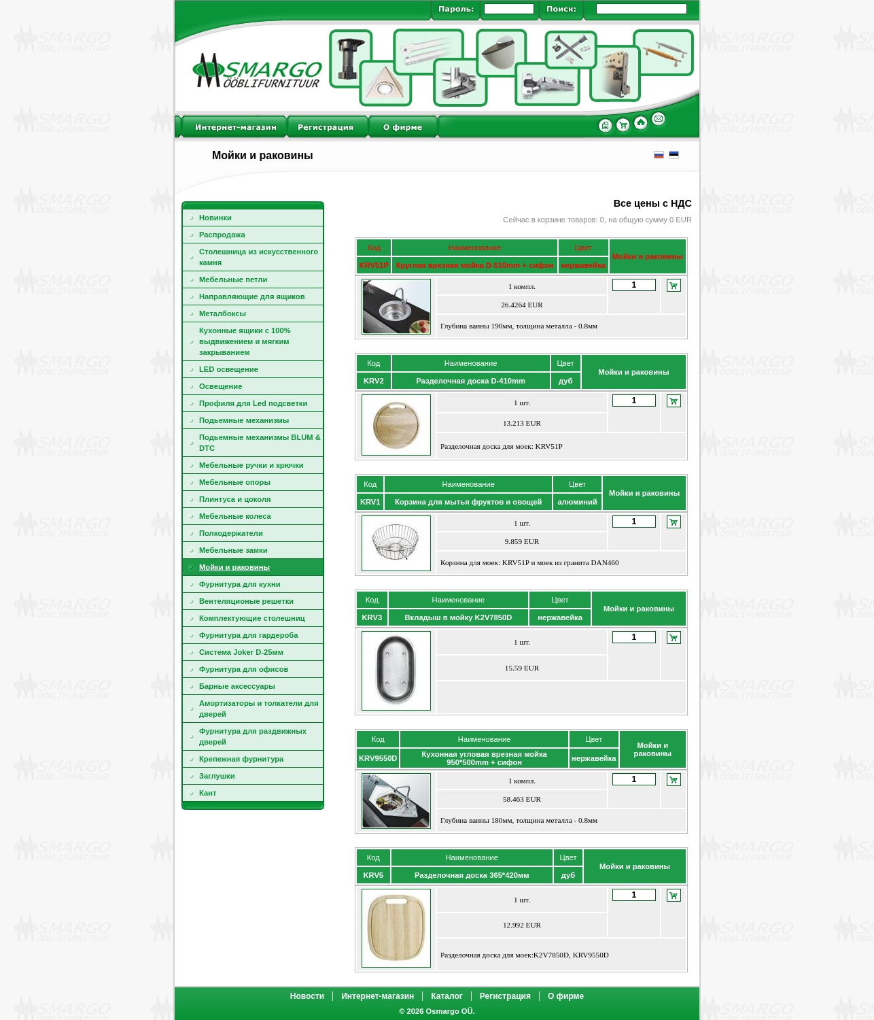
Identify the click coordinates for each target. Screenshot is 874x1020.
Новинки (215, 218)
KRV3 (372, 617)
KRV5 (373, 875)
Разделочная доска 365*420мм (472, 875)
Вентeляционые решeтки (246, 601)
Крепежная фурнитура (241, 759)
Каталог (447, 996)
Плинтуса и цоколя (235, 499)
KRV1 (370, 502)
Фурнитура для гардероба (248, 635)
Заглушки (217, 776)
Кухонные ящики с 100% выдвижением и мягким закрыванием (245, 341)
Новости (307, 996)
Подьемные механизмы (244, 420)
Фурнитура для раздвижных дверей (253, 736)
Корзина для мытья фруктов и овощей (468, 502)
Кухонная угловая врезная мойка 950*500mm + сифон (484, 758)
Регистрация (505, 996)
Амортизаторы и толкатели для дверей (259, 708)
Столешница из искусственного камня (258, 257)
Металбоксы (222, 313)
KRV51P (373, 265)
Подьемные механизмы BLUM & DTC (260, 442)
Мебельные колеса (235, 516)
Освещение (220, 386)
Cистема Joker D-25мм (241, 652)
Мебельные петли (233, 279)
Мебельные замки (233, 550)
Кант (207, 793)
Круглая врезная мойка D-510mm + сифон (475, 265)
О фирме (566, 996)
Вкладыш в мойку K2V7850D (458, 617)
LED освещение (228, 369)
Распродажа (222, 235)
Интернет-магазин (377, 996)
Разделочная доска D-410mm (470, 381)
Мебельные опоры (234, 482)
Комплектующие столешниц (252, 618)
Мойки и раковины (234, 567)
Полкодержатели (231, 533)
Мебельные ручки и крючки (251, 465)
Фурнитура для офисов (243, 669)
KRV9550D (378, 758)
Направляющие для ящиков (252, 296)
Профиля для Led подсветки (253, 403)
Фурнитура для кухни (240, 584)
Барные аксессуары (237, 686)
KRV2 (374, 381)
